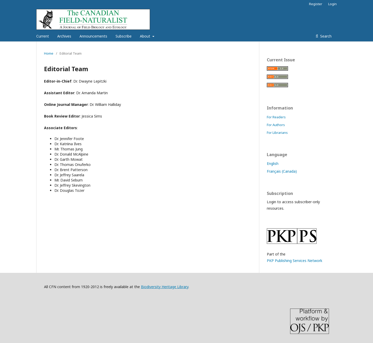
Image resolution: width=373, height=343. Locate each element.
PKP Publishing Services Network (294, 260)
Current (42, 36)
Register (315, 4)
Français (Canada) (282, 171)
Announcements (93, 36)
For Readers (276, 117)
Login (332, 4)
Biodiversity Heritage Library (164, 286)
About (145, 36)
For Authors (276, 124)
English (272, 163)
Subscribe (124, 36)
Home (48, 53)
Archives (64, 36)
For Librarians (277, 132)
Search (325, 36)
